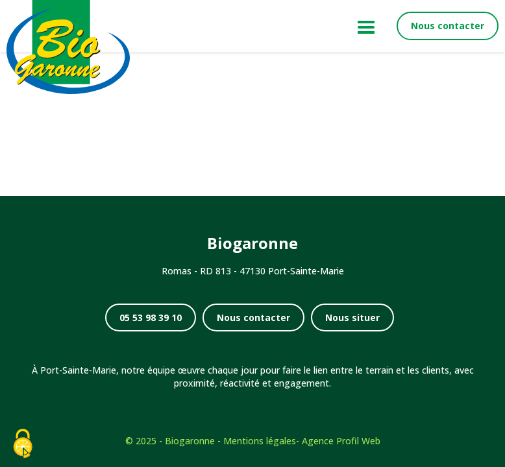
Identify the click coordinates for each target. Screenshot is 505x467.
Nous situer (352, 317)
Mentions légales (259, 441)
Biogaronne (190, 441)
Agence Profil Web (341, 441)
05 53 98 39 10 (150, 317)
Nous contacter (447, 25)
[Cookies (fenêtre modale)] (22, 444)
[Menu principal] (364, 25)
